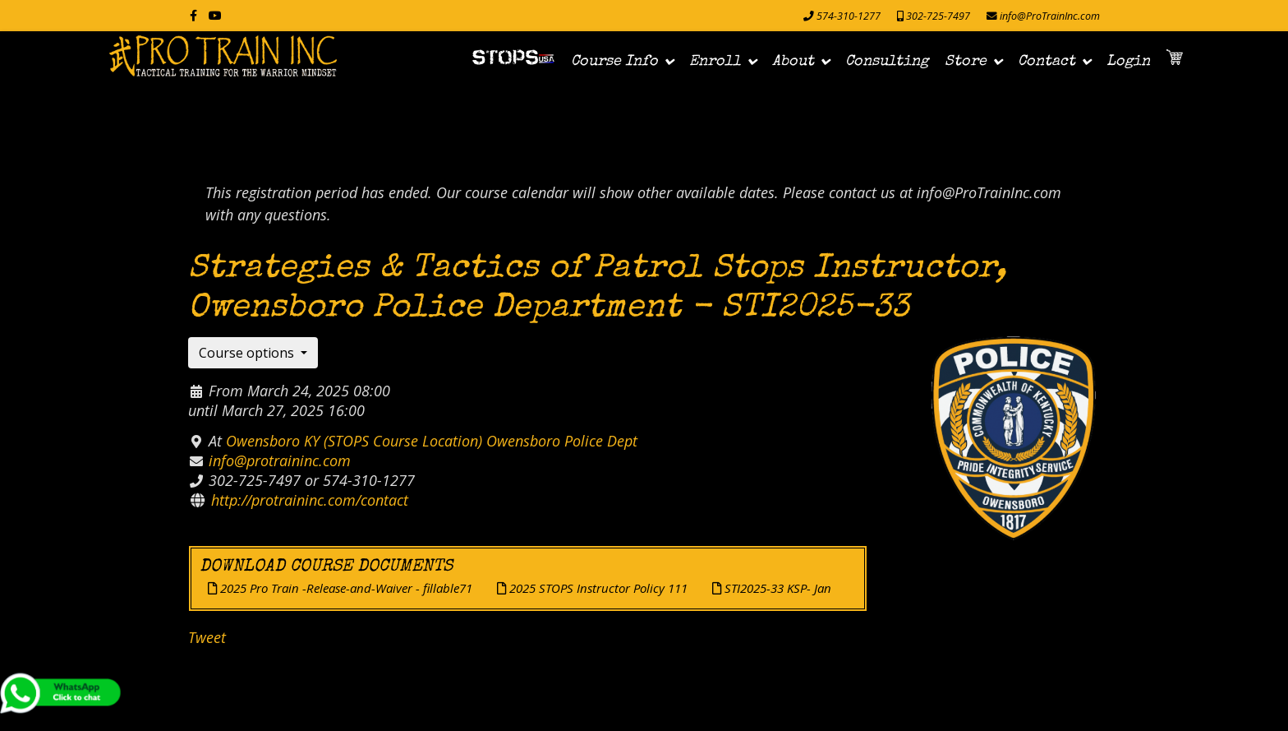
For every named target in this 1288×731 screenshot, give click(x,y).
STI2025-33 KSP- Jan (771, 588)
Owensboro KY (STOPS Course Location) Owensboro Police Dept (431, 441)
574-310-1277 (848, 16)
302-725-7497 (938, 16)
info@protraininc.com (280, 460)
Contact (1046, 61)
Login (1128, 61)
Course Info (614, 61)
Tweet (207, 637)
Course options (248, 353)
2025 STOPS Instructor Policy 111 (592, 588)
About (793, 61)
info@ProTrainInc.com (1050, 16)
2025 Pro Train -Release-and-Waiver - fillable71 (340, 588)
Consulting (886, 61)
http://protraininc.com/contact (309, 500)
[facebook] (193, 15)
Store (966, 61)
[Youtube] (215, 15)
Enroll (715, 61)
